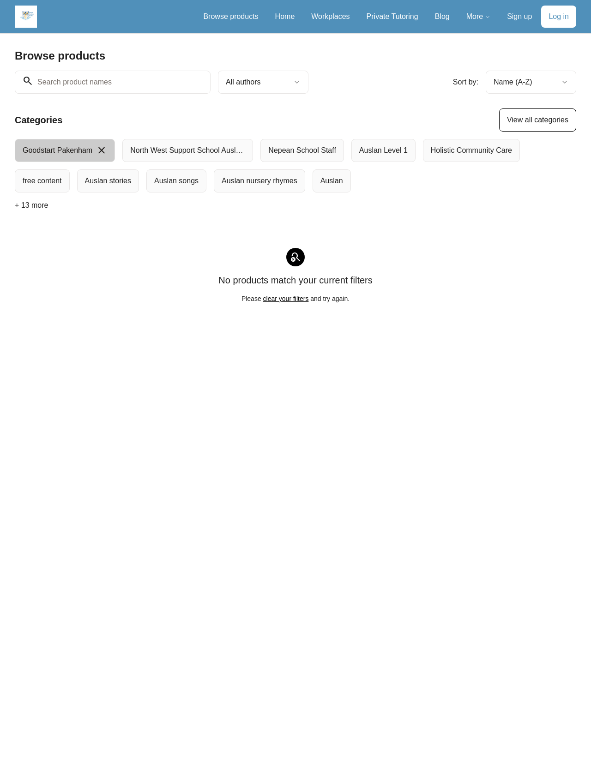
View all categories (537, 120)
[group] (270, 165)
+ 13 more (31, 205)
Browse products (230, 16)
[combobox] (263, 82)
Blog (442, 16)
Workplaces (330, 16)
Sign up (519, 16)
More (478, 16)
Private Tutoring (392, 16)
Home (285, 16)
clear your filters (286, 298)
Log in (559, 16)
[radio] (65, 150)
